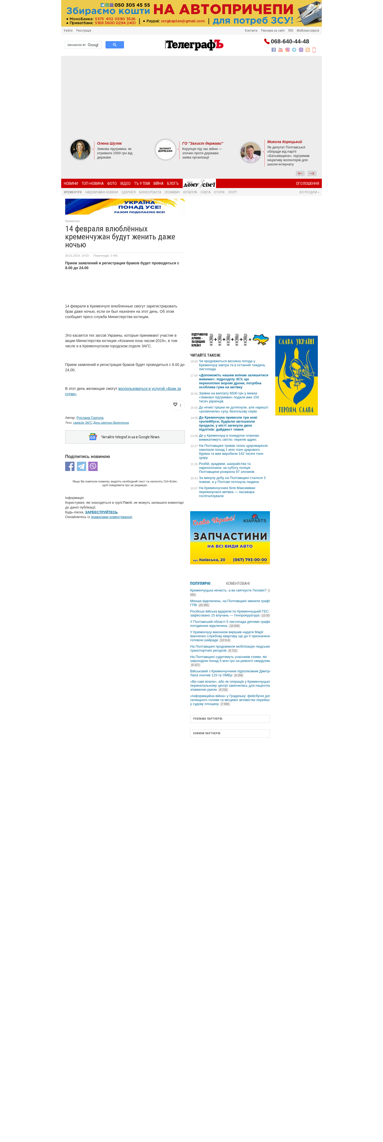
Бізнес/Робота (150, 192)
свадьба (78, 422)
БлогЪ (173, 183)
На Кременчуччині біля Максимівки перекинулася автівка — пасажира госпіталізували (227, 492)
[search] (83, 45)
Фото (112, 183)
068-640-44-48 (290, 41)
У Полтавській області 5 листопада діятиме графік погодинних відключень (230, 624)
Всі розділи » (309, 192)
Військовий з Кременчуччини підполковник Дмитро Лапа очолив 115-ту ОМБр (231, 673)
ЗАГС (89, 422)
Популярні (200, 583)
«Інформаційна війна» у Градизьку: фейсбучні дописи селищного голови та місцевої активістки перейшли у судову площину (233, 700)
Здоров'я (128, 192)
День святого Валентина (111, 422)
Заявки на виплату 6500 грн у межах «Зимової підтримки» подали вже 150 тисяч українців (229, 397)
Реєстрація (83, 30)
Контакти (251, 30)
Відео (125, 183)
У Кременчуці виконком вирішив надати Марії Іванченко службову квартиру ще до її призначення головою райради (231, 636)
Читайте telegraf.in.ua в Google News (130, 437)
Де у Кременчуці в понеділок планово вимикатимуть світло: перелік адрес (229, 437)
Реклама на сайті (273, 30)
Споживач (172, 192)
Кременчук (73, 192)
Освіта (205, 192)
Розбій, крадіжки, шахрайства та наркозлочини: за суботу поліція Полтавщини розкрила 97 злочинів (226, 468)
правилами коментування (111, 517)
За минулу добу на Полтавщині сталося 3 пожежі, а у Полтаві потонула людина (232, 480)
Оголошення (307, 183)
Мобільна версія (308, 30)
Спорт (232, 192)
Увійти (68, 30)
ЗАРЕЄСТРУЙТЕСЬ (101, 512)
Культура (190, 192)
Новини (71, 183)
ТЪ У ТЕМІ (142, 183)
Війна (158, 183)
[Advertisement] (191, 97)
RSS (290, 30)
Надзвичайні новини (101, 192)
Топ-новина (93, 183)
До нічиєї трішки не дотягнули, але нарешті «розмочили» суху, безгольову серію (233, 409)
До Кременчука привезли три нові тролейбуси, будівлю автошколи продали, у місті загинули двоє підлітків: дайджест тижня (228, 423)
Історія (219, 192)
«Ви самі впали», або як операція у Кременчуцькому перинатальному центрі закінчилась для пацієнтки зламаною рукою (232, 685)
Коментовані (238, 583)
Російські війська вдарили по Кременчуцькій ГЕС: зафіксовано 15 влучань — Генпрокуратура (231, 613)
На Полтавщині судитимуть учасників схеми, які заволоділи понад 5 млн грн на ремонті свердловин (231, 661)
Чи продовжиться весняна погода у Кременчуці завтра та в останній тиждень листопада (232, 365)
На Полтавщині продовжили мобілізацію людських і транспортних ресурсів (231, 648)
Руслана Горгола (90, 418)
